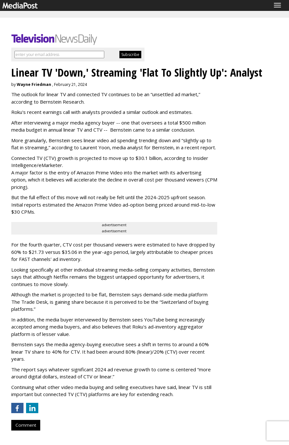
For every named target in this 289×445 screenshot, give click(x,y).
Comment (25, 425)
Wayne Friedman (34, 84)
